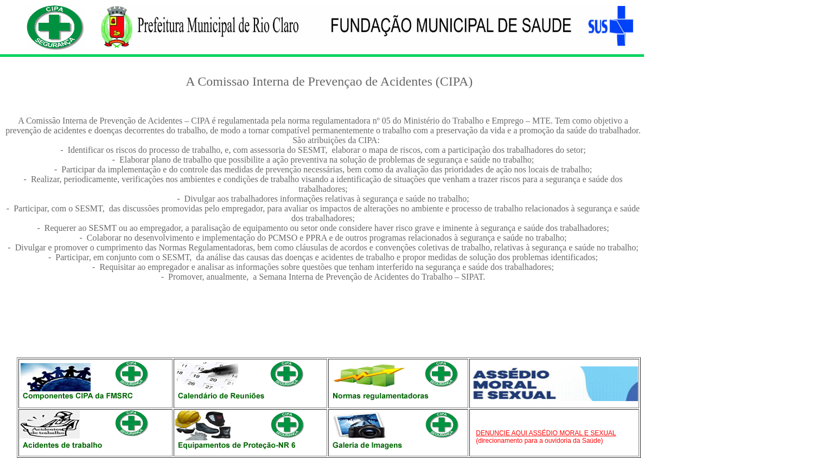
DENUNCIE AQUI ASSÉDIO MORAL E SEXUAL (546, 433)
